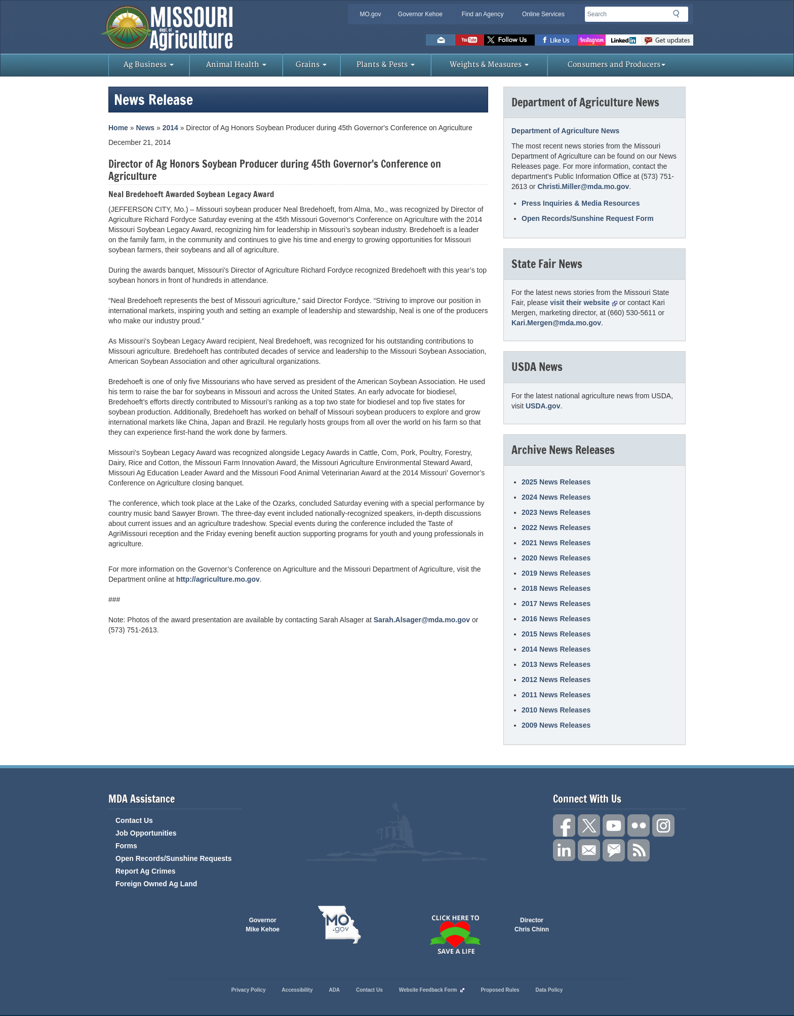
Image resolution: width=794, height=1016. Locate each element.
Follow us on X (589, 825)
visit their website (583, 302)
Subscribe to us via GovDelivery (667, 40)
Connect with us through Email (589, 850)
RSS (638, 850)
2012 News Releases (556, 679)
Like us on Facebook (556, 40)
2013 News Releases (556, 664)
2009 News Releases (556, 725)
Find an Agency (483, 14)
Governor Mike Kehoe (263, 925)
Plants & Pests (385, 64)
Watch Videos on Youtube (469, 40)
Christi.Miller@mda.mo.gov (583, 186)
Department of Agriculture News (565, 131)
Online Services (543, 14)
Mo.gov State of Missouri (339, 925)
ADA (334, 990)
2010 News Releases (556, 710)
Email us (440, 40)
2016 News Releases (556, 619)
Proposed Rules (500, 990)
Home (118, 128)
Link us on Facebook (564, 825)
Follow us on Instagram (592, 40)
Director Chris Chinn (531, 925)
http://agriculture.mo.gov (218, 579)
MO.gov (370, 14)
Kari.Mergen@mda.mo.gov (556, 323)
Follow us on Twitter (509, 40)
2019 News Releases (556, 573)
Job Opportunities (146, 833)
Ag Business (149, 64)
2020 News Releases (556, 558)
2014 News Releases (556, 649)
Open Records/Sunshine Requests (173, 858)
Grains (311, 64)
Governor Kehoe (420, 14)
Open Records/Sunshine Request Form (588, 218)
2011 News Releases (556, 695)
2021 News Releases (556, 543)
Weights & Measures (489, 64)
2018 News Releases (556, 588)
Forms (126, 846)
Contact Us (134, 820)
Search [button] (679, 16)
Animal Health (236, 64)
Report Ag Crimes (145, 871)
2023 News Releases (556, 512)
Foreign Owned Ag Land (156, 884)
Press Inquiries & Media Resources (581, 203)
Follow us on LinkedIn (564, 850)
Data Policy (549, 990)
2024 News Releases (556, 497)
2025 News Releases (556, 482)
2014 (170, 128)
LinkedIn (623, 40)
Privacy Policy (248, 990)
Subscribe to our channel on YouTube (614, 825)
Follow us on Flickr (638, 825)
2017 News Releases (556, 603)
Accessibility (297, 990)
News (145, 128)
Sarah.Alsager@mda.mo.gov (422, 620)
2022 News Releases (556, 527)
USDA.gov (543, 406)
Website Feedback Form (432, 990)
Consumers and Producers (616, 64)
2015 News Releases (556, 634)
